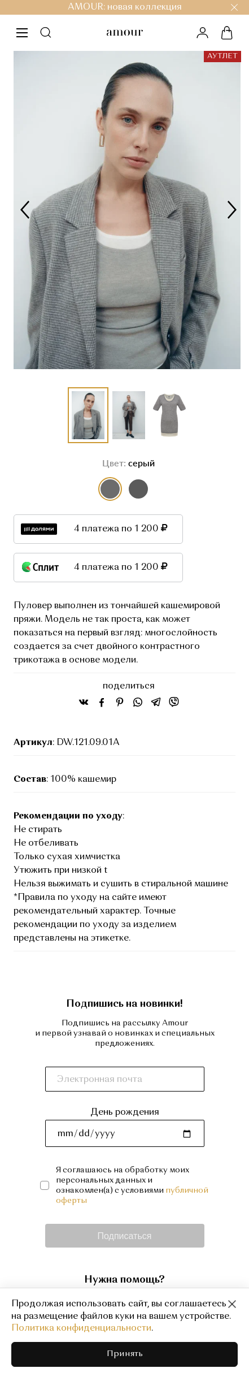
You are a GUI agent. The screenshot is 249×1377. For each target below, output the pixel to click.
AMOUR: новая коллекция (125, 7)
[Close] (232, 1304)
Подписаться (125, 1235)
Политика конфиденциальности (81, 1328)
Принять (125, 1354)
